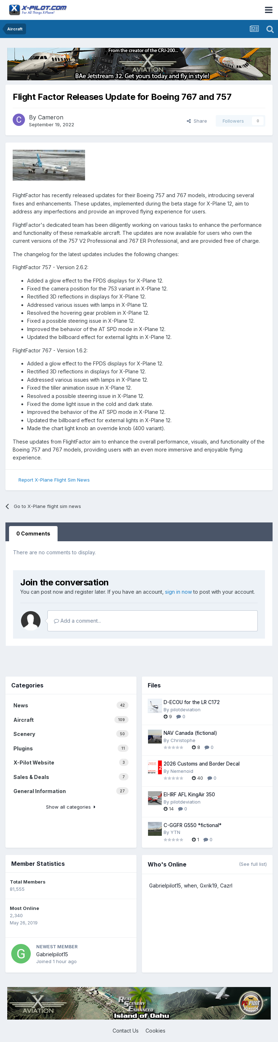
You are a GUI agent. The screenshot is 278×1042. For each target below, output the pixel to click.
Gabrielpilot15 (52, 954)
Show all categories (71, 807)
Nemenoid (181, 771)
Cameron (50, 117)
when (190, 885)
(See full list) (253, 864)
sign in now (178, 592)
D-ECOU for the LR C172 (192, 702)
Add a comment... (77, 621)
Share (197, 121)
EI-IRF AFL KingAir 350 (189, 794)
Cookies (155, 1031)
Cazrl (226, 885)
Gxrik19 (208, 885)
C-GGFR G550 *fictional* (193, 825)
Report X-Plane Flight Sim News (54, 480)
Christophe (182, 740)
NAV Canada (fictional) (190, 733)
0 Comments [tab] (33, 533)
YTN (175, 832)
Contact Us (126, 1031)
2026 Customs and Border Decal (202, 764)
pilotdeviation (185, 709)
